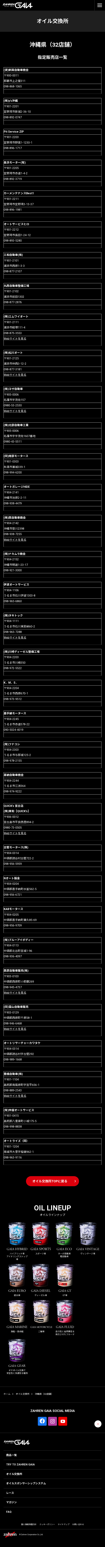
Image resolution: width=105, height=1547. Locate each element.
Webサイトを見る (15, 338)
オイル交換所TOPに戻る (49, 1181)
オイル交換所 (23, 1394)
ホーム (7, 1394)
